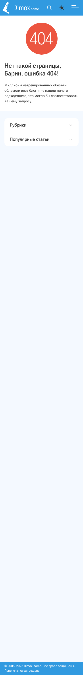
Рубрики (41, 125)
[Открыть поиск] (49, 7)
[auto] (61, 7)
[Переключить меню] (75, 7)
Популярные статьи (41, 139)
